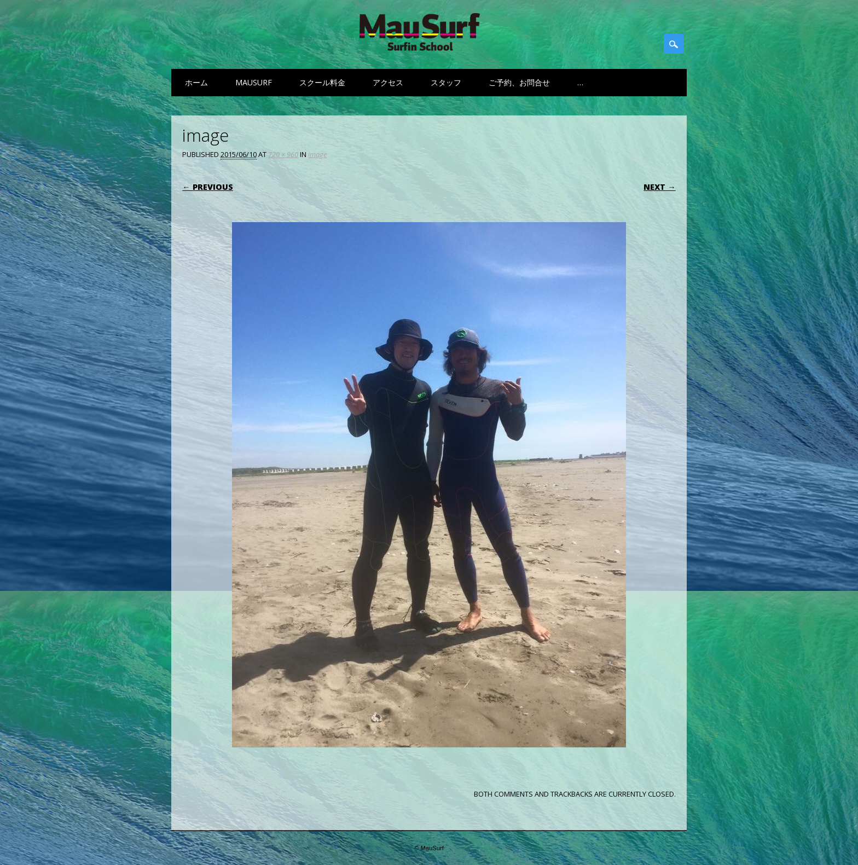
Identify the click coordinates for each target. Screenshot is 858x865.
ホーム (196, 82)
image (317, 154)
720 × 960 (283, 154)
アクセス (388, 82)
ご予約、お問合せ (519, 82)
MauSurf (253, 82)
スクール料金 (322, 82)
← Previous (207, 187)
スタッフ (446, 82)
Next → (659, 187)
